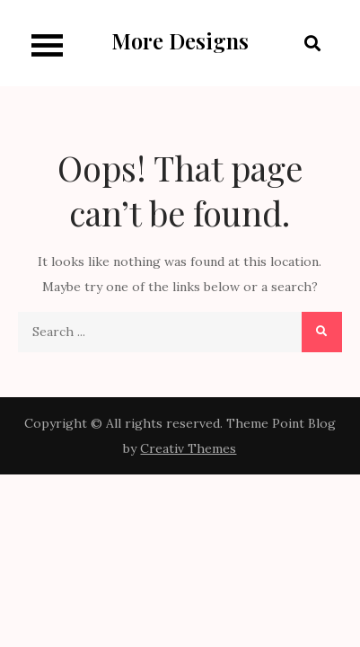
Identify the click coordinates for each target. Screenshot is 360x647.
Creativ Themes (188, 448)
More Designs (180, 40)
